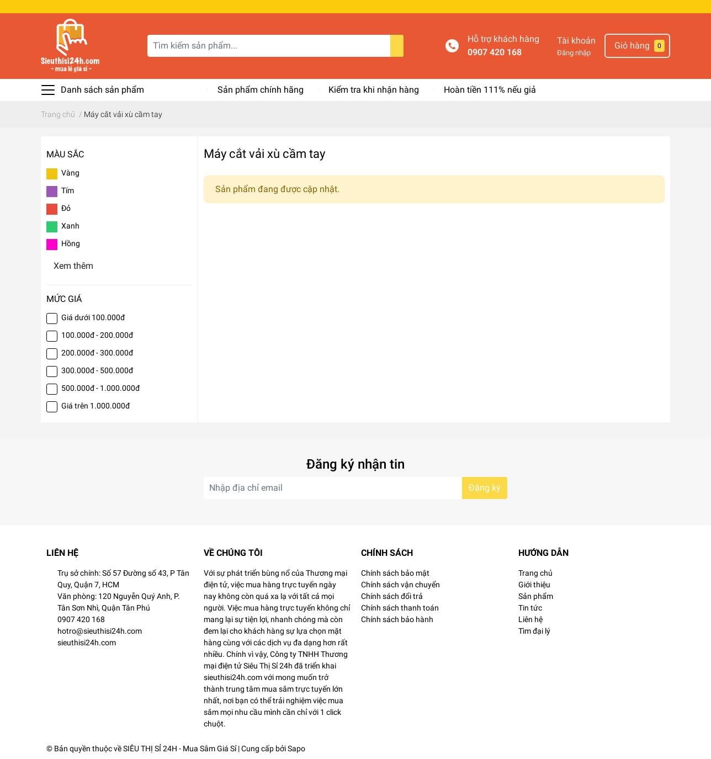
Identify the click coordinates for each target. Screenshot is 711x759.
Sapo (296, 748)
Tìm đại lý (534, 631)
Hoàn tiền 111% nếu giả (490, 89)
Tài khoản (576, 40)
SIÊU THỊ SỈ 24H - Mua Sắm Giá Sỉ (179, 748)
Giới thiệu (534, 584)
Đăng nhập (574, 53)
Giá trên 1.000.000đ (95, 405)
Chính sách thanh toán (400, 607)
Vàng (70, 172)
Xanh (70, 225)
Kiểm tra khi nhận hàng (373, 89)
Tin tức (530, 607)
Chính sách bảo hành (397, 619)
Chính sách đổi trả (392, 596)
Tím (67, 190)
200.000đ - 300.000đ (97, 352)
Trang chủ (535, 573)
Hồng (70, 243)
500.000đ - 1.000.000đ (100, 388)
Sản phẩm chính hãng (260, 89)
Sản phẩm (535, 596)
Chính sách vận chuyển (400, 584)
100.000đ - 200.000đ (97, 335)
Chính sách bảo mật (395, 573)
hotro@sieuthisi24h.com (99, 631)
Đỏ (66, 208)
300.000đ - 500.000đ (97, 370)
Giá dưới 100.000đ (93, 317)
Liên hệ (530, 619)
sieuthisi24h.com (86, 642)
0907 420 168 (495, 52)
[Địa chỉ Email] (355, 488)
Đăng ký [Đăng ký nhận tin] (485, 487)
